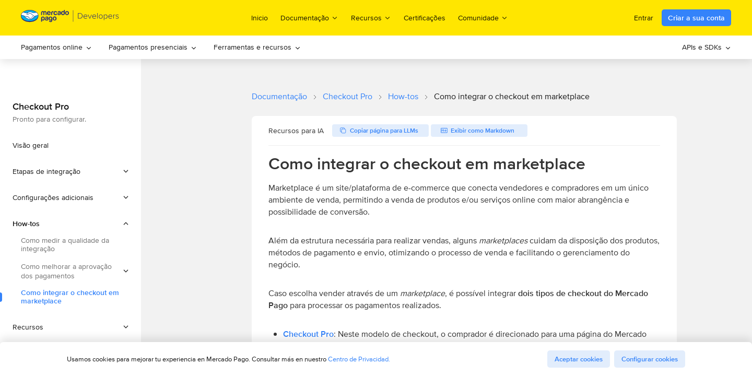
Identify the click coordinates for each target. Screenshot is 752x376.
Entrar (643, 18)
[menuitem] (56, 47)
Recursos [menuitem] (371, 17)
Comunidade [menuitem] (483, 17)
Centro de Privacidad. (359, 359)
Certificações (424, 18)
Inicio (259, 18)
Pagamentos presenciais (153, 47)
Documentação (279, 96)
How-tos (403, 96)
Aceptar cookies (579, 359)
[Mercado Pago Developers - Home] (70, 18)
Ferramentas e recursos (257, 47)
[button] (70, 171)
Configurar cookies (649, 359)
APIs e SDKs (706, 47)
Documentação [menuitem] (309, 17)
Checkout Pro (347, 96)
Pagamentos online (56, 47)
